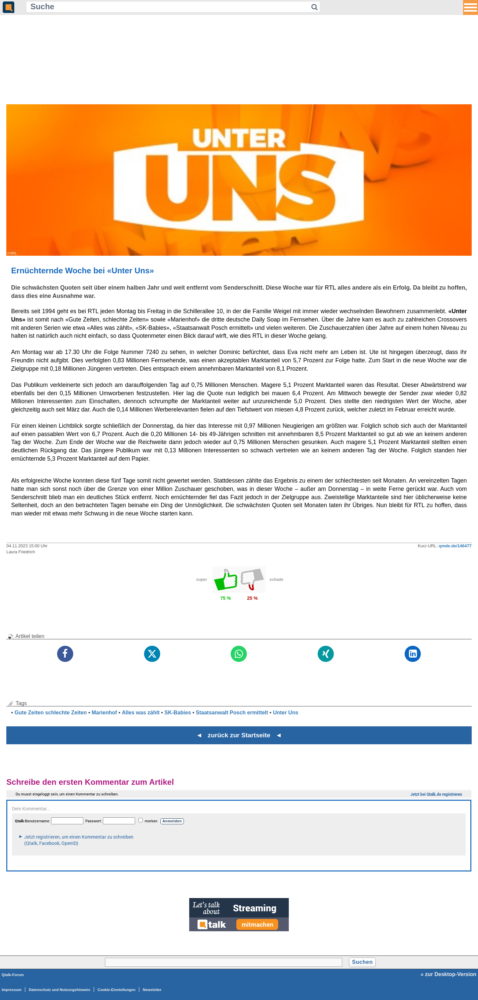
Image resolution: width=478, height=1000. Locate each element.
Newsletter (152, 990)
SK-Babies (177, 712)
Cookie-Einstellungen (116, 990)
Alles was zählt (141, 712)
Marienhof (104, 712)
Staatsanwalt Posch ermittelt (232, 712)
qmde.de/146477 (455, 545)
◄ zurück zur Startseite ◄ (239, 735)
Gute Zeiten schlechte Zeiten (51, 712)
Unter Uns (285, 712)
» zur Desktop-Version (448, 974)
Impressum (12, 990)
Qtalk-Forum (13, 975)
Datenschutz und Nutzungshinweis (59, 990)
